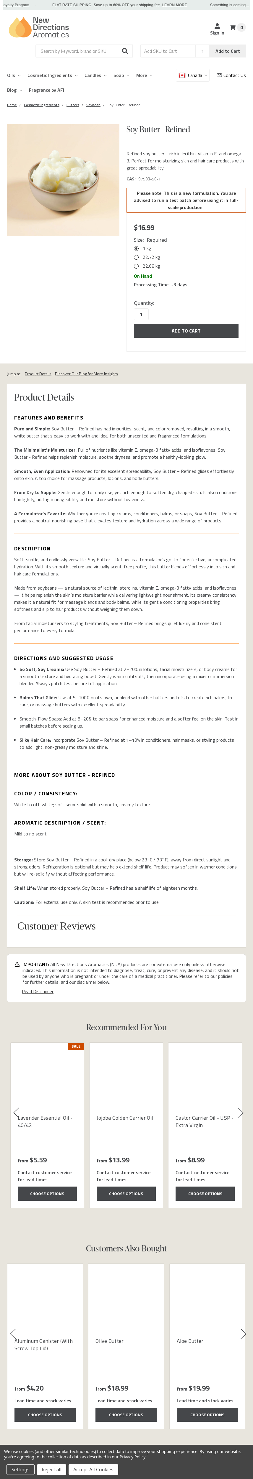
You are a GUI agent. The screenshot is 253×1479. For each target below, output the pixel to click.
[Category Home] (12, 105)
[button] (125, 51)
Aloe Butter (190, 1341)
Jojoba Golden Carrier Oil (125, 1118)
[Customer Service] (231, 75)
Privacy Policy (132, 1457)
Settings (21, 1469)
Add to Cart (227, 51)
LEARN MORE (189, 5)
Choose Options (47, 1193)
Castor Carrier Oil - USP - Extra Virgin (205, 1121)
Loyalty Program (31, 5)
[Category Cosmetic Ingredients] (41, 105)
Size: (150, 240)
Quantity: (144, 303)
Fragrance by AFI (46, 89)
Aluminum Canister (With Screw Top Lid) (43, 1344)
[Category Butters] (73, 105)
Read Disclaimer (37, 991)
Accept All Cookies (93, 1469)
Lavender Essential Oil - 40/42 (45, 1121)
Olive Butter (109, 1341)
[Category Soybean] (93, 105)
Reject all (51, 1469)
